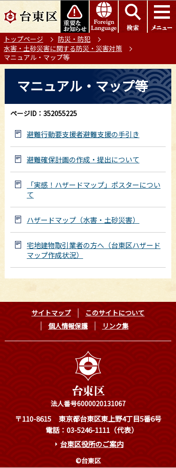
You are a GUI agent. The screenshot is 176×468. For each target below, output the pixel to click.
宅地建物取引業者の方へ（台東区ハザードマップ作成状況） (94, 250)
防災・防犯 (74, 39)
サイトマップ (51, 312)
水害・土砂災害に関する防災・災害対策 (63, 48)
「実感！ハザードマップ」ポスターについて (94, 189)
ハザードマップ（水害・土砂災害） (83, 220)
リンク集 (115, 325)
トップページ (23, 39)
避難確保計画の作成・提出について (83, 159)
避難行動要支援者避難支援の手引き (83, 134)
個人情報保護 (68, 325)
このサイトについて (115, 312)
